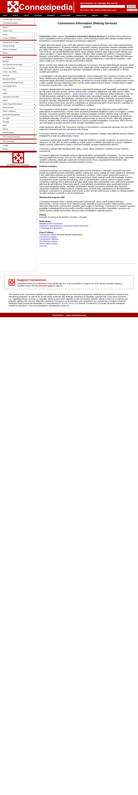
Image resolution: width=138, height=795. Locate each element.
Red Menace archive (48, 241)
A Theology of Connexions (51, 228)
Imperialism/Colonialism (11, 97)
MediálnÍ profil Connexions (51, 223)
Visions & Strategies (10, 49)
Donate (5, 149)
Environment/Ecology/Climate (13, 83)
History (5, 53)
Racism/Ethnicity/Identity (11, 115)
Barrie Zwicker (82, 120)
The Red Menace (125, 155)
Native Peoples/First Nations (13, 104)
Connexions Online (47, 234)
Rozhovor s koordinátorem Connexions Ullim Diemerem (63, 226)
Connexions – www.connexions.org (69, 315)
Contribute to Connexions (18, 159)
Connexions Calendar (74, 133)
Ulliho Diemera (126, 120)
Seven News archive (48, 243)
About (106, 15)
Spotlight (6, 61)
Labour (5, 100)
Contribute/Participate (10, 23)
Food (4, 90)
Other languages (8, 141)
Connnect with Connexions (12, 19)
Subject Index (7, 31)
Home (5, 15)
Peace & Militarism (9, 111)
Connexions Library (47, 237)
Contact (5, 145)
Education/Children (9, 79)
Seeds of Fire (81, 15)
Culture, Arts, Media (10, 72)
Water (5, 125)
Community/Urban (9, 68)
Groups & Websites (9, 38)
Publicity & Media (9, 46)
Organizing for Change (11, 42)
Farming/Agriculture (10, 86)
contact (108, 299)
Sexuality (6, 122)
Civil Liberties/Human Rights (13, 65)
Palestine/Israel (8, 108)
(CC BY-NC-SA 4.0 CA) (68, 303)
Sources (95, 15)
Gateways (51, 15)
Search (15, 15)
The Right (6, 118)
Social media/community (11, 137)
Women (5, 129)
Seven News (92, 160)
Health (5, 93)
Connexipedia (65, 15)
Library (26, 15)
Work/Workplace (8, 133)
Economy (6, 75)
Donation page (45, 286)
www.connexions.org (83, 94)
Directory (38, 15)
